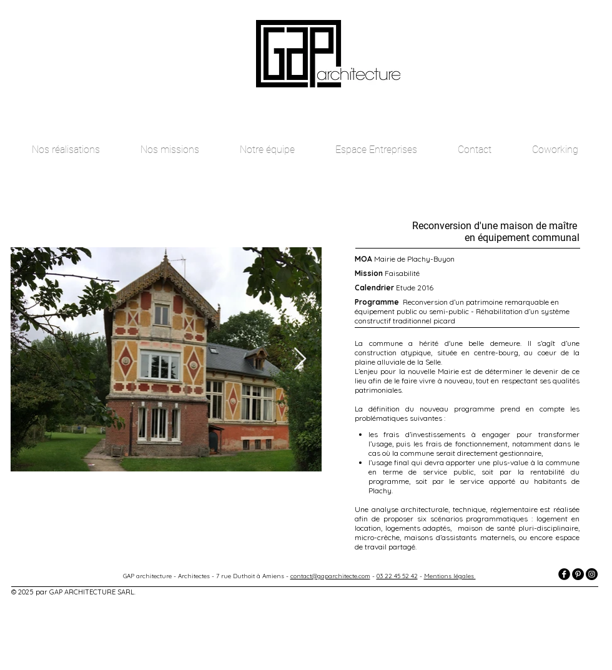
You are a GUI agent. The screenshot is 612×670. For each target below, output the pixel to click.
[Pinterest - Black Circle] (578, 574)
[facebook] (564, 574)
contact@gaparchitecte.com (330, 576)
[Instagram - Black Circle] (592, 574)
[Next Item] (300, 359)
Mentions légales (450, 576)
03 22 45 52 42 (397, 576)
